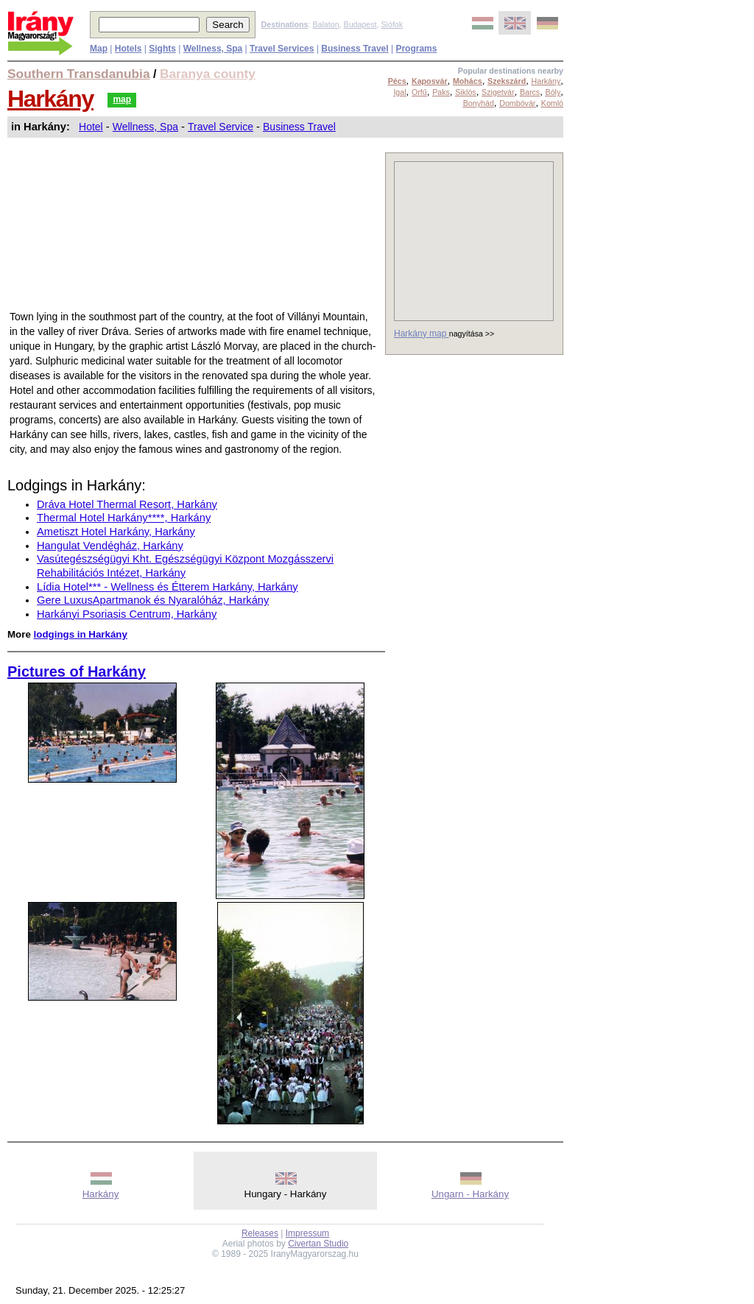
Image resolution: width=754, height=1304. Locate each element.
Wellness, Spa (145, 127)
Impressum (307, 1233)
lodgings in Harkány (80, 634)
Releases (260, 1233)
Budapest (360, 24)
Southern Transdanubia (78, 73)
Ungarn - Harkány (470, 1193)
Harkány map (421, 333)
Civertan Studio (318, 1243)
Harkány (50, 98)
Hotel (91, 127)
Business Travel (299, 127)
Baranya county (208, 73)
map (122, 99)
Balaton (325, 24)
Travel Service (220, 127)
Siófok (392, 24)
